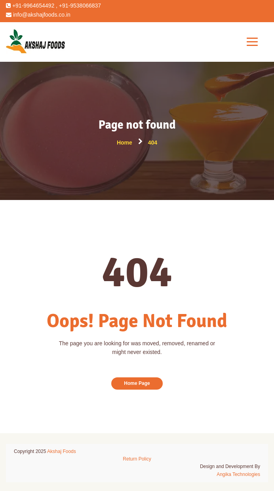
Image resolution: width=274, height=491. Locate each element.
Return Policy (137, 459)
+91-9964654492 (32, 5)
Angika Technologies (238, 474)
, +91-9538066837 (77, 5)
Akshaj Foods (61, 451)
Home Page (137, 383)
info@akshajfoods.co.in (40, 14)
